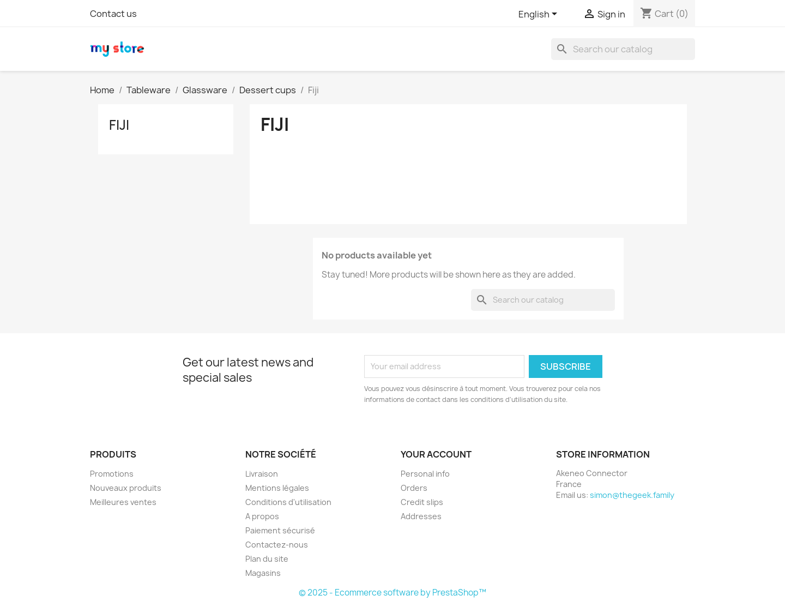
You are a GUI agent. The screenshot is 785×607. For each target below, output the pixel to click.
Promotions (112, 473)
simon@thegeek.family (632, 495)
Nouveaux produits (125, 488)
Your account (436, 454)
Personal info (425, 473)
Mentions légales (277, 488)
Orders (414, 488)
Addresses (421, 516)
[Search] (623, 49)
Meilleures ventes (123, 502)
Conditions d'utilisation (288, 502)
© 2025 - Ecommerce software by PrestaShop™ (392, 592)
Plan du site (266, 559)
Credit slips (422, 502)
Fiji (119, 125)
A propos (262, 516)
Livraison (261, 473)
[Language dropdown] (539, 14)
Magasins (263, 573)
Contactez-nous (276, 544)
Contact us (113, 14)
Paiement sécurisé (280, 530)
